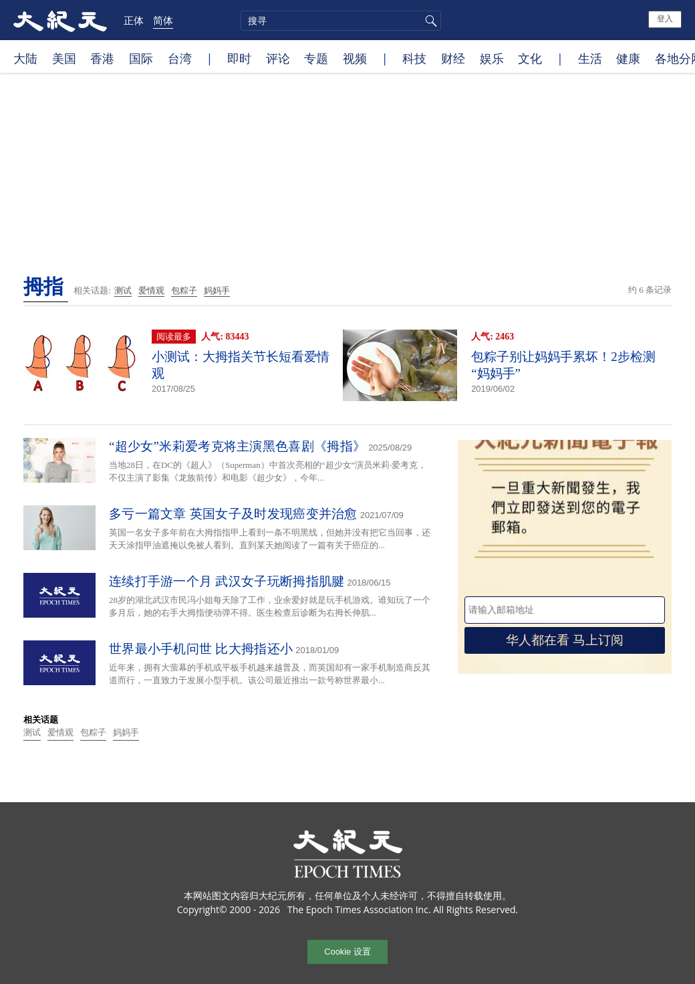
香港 (102, 58)
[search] (341, 21)
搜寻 (429, 21)
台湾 (180, 58)
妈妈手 (217, 290)
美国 (64, 58)
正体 (134, 20)
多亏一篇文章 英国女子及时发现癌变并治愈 (233, 514)
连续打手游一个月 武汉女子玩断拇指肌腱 (226, 581)
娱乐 (492, 58)
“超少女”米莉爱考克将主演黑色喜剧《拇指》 (237, 446)
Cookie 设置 (347, 952)
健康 (628, 58)
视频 (355, 58)
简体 (163, 20)
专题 (316, 58)
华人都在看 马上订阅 (564, 640)
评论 (278, 58)
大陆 (25, 58)
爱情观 (151, 290)
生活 (590, 58)
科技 (414, 58)
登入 (665, 18)
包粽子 (184, 290)
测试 (123, 290)
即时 (239, 58)
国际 (141, 58)
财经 (453, 58)
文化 (530, 58)
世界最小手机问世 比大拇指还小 (201, 649)
